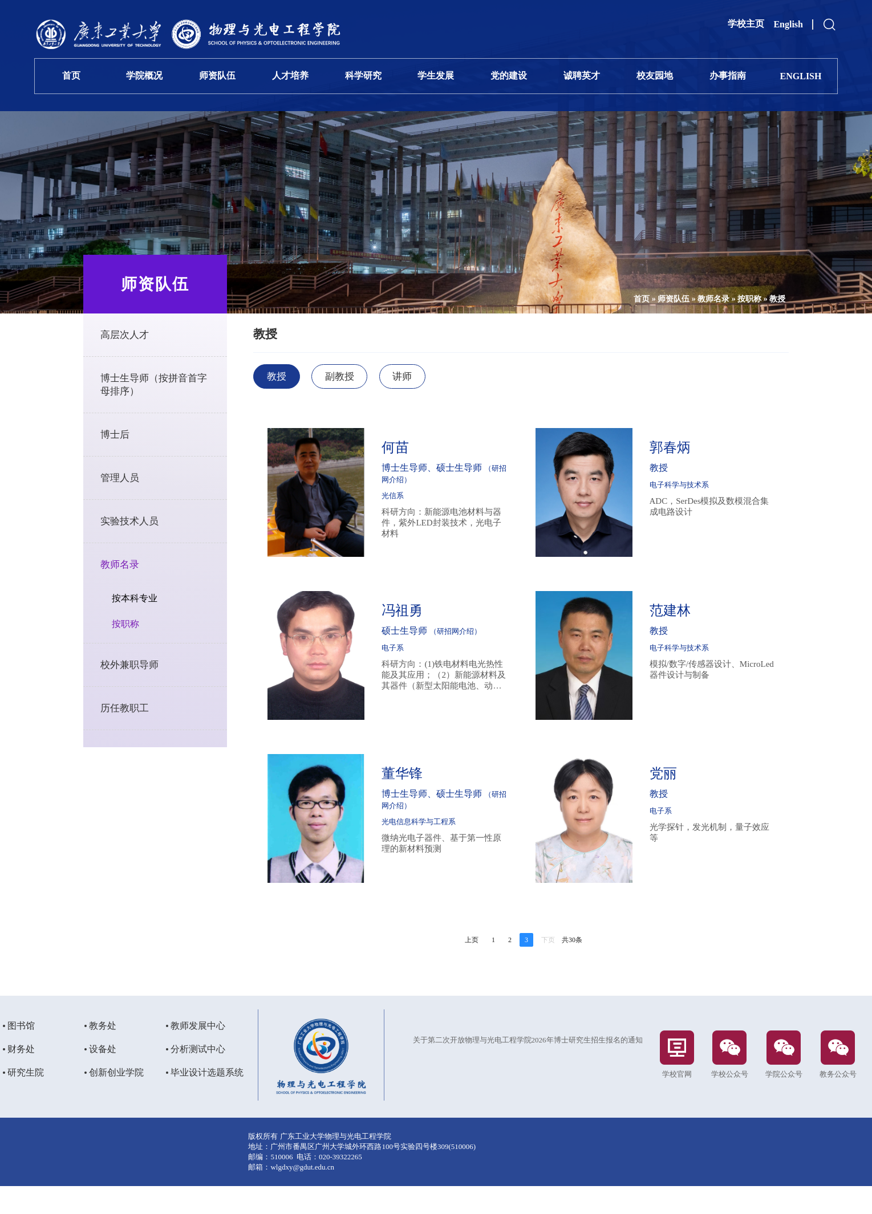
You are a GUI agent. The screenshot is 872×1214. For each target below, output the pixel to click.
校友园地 (654, 75)
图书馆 (21, 1053)
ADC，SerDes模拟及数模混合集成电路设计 (701, 510)
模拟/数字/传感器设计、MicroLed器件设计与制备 (697, 673)
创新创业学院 (116, 1100)
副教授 (367, 377)
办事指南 (727, 75)
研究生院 (25, 1100)
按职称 (732, 299)
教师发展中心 (198, 1053)
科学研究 (363, 75)
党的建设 (508, 75)
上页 (471, 944)
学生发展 (435, 75)
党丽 (663, 777)
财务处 (21, 1076)
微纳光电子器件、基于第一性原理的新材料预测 (454, 847)
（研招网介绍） (429, 483)
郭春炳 (670, 451)
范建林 (670, 614)
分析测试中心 (198, 1076)
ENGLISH (801, 76)
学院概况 (144, 75)
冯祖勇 (423, 614)
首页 (71, 75)
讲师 (435, 377)
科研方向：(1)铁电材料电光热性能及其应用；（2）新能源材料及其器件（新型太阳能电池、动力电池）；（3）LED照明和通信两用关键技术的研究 (454, 679)
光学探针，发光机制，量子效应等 (701, 836)
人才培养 (290, 75)
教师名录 (696, 299)
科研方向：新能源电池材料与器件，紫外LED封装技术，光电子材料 (454, 526)
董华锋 (423, 777)
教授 (760, 299)
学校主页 (746, 23)
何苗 (416, 451)
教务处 (102, 1053)
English (788, 24)
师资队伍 (217, 75)
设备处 (102, 1076)
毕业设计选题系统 (207, 1100)
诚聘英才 (581, 75)
